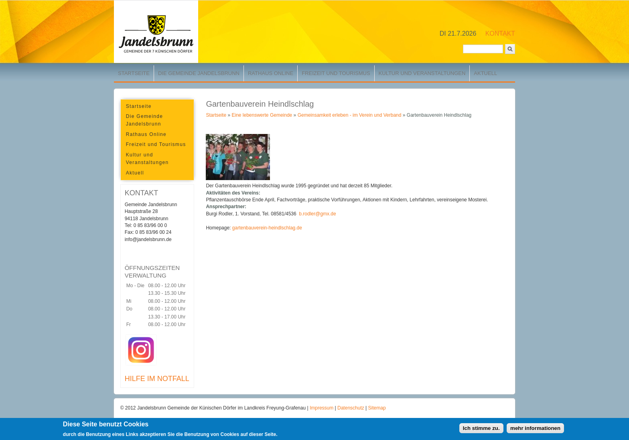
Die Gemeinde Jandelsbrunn (198, 73)
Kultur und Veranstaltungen (422, 73)
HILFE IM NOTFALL (157, 379)
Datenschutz (351, 408)
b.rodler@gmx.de (317, 214)
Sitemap (377, 408)
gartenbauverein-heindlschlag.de (267, 228)
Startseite (134, 73)
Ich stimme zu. (481, 429)
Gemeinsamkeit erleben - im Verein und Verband (350, 115)
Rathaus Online (270, 73)
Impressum (322, 408)
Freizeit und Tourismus (336, 73)
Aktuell (485, 73)
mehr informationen (535, 429)
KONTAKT (500, 33)
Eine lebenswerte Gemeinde (261, 115)
